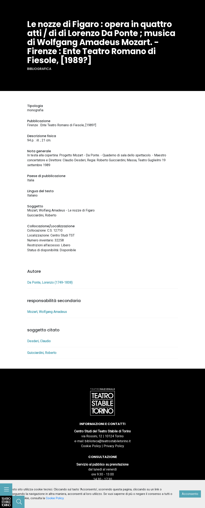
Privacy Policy (114, 446)
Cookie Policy (91, 446)
